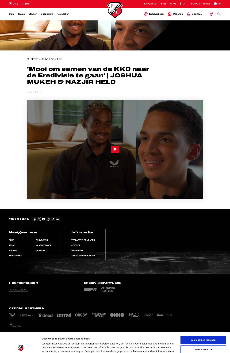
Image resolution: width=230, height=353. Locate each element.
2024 (52, 59)
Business (40, 250)
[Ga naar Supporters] (47, 14)
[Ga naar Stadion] (33, 14)
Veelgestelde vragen (83, 240)
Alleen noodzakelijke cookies (203, 337)
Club (11, 240)
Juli (59, 59)
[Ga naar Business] (194, 14)
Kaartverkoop (43, 245)
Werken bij (77, 250)
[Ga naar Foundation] (63, 14)
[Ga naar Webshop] (175, 14)
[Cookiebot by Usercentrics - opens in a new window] (21, 346)
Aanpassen (203, 328)
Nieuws (44, 59)
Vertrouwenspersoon (83, 255)
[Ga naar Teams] (21, 14)
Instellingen (48, 346)
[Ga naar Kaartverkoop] (154, 14)
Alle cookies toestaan (203, 319)
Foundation (42, 240)
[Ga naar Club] (11, 14)
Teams (12, 245)
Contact (75, 245)
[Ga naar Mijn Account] (211, 14)
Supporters (15, 255)
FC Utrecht (32, 59)
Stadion (13, 250)
